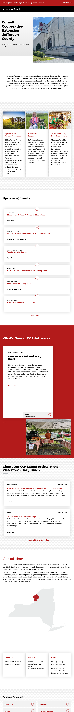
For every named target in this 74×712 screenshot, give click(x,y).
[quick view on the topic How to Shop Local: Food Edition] (37, 296)
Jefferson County (11, 9)
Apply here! (12, 385)
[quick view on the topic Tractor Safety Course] (37, 246)
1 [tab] (3, 422)
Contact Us (9, 704)
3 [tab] (7, 422)
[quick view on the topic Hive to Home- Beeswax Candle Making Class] (37, 264)
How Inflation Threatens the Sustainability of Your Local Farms (34, 489)
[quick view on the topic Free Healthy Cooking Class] (37, 278)
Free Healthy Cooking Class (19, 284)
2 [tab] (5, 422)
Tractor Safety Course (17, 252)
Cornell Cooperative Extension (34, 3)
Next (36, 415)
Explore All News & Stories (37, 540)
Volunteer (43, 704)
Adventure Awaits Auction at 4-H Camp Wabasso (28, 233)
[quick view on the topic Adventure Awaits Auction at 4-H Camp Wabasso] (37, 227)
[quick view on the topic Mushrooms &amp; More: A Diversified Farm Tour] (37, 209)
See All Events (37, 316)
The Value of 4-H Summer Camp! (21, 517)
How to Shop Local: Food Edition (21, 302)
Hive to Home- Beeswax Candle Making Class (27, 271)
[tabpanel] (28, 368)
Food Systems (38, 376)
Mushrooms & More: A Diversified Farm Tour (26, 215)
